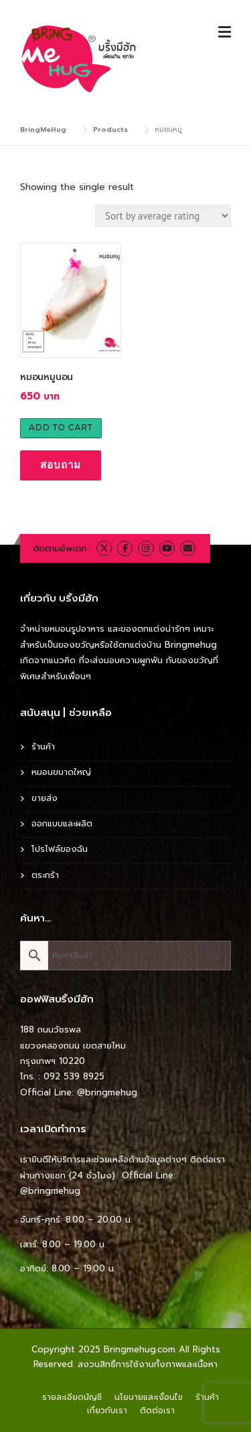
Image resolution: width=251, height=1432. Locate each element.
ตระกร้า (45, 875)
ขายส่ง (44, 798)
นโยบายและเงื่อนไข (148, 1397)
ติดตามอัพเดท (59, 548)
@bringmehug (107, 1092)
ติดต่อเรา (157, 1411)
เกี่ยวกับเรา (107, 1411)
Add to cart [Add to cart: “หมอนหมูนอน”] (61, 427)
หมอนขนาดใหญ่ (61, 772)
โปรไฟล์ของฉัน (59, 848)
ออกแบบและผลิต (61, 823)
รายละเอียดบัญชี (72, 1397)
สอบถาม (60, 464)
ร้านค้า (43, 746)
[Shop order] (163, 216)
